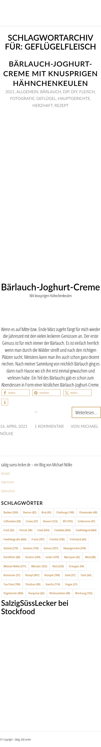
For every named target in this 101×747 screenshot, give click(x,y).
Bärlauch (50, 91)
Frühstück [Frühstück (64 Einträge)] (78, 539)
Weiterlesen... (86, 412)
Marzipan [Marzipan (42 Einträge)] (72, 557)
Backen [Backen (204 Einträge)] (11, 512)
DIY (74, 91)
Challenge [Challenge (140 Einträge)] (65, 512)
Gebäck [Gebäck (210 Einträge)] (11, 548)
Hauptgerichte (74, 98)
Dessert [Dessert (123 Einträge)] (50, 521)
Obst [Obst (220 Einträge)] (58, 566)
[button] (15, 392)
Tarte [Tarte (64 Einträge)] (86, 575)
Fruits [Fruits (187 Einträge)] (38, 539)
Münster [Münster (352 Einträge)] (39, 566)
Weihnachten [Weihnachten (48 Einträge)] (60, 593)
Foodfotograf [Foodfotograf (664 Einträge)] (86, 530)
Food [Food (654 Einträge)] (43, 530)
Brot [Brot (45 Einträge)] (46, 512)
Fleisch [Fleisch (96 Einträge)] (25, 530)
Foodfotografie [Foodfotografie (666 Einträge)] (15, 539)
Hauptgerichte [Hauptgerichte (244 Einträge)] (74, 548)
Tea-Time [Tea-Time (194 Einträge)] (12, 584)
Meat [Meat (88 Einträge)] (90, 557)
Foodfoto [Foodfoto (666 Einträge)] (62, 530)
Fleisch (87, 91)
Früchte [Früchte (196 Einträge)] (57, 539)
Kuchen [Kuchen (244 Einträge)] (32, 557)
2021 (10, 91)
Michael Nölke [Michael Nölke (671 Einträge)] (15, 566)
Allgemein (27, 91)
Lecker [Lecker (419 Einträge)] (52, 557)
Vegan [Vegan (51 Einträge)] (71, 584)
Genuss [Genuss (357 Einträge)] (51, 548)
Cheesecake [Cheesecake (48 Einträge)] (88, 512)
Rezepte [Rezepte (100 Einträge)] (52, 575)
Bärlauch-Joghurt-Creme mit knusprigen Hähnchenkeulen (50, 73)
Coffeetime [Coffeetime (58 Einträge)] (12, 521)
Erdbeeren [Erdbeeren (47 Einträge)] (86, 521)
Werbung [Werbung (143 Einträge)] (83, 593)
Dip (66, 91)
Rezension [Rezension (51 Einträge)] (12, 575)
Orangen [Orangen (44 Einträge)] (76, 566)
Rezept (61, 105)
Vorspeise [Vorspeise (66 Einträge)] (36, 593)
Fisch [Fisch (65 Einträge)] (9, 530)
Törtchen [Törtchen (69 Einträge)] (32, 584)
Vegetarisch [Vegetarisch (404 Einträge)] (13, 593)
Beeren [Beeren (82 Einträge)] (29, 512)
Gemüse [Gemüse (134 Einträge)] (31, 548)
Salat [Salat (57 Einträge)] (70, 575)
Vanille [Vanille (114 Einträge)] (53, 584)
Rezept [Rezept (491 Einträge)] (32, 575)
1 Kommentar (49, 426)
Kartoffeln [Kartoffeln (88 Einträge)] (12, 557)
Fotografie (22, 98)
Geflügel (46, 98)
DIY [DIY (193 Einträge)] (68, 521)
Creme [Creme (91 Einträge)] (32, 521)
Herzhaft (42, 105)
